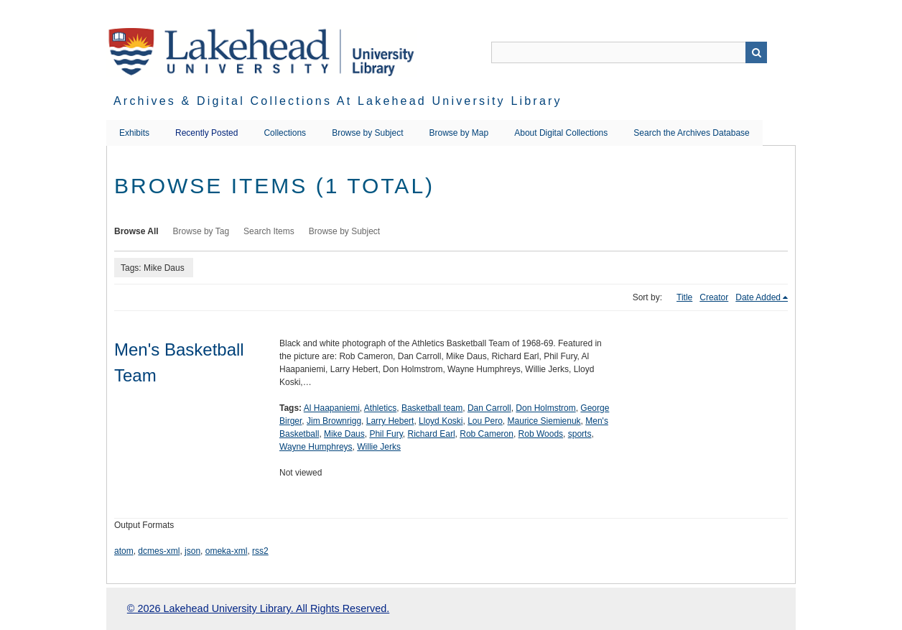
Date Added (758, 297)
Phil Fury (385, 434)
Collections (285, 133)
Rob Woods (541, 434)
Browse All (136, 231)
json (192, 551)
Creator (713, 297)
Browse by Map (459, 133)
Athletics (380, 408)
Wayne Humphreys (316, 447)
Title (684, 297)
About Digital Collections (561, 133)
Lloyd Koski (440, 421)
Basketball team (431, 408)
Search (756, 52)
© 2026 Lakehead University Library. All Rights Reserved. (258, 608)
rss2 (260, 551)
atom (124, 551)
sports (580, 434)
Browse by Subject (367, 133)
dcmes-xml (159, 551)
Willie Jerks (379, 447)
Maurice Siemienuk (544, 421)
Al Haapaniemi (332, 408)
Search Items (268, 231)
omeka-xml (226, 551)
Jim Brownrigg (334, 421)
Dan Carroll (489, 408)
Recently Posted (206, 133)
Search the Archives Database (691, 133)
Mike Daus (344, 434)
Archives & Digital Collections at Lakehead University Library (337, 101)
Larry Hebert (390, 421)
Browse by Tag (201, 231)
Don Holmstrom (545, 408)
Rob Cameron (486, 434)
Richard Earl (431, 434)
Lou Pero (485, 421)
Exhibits (134, 133)
